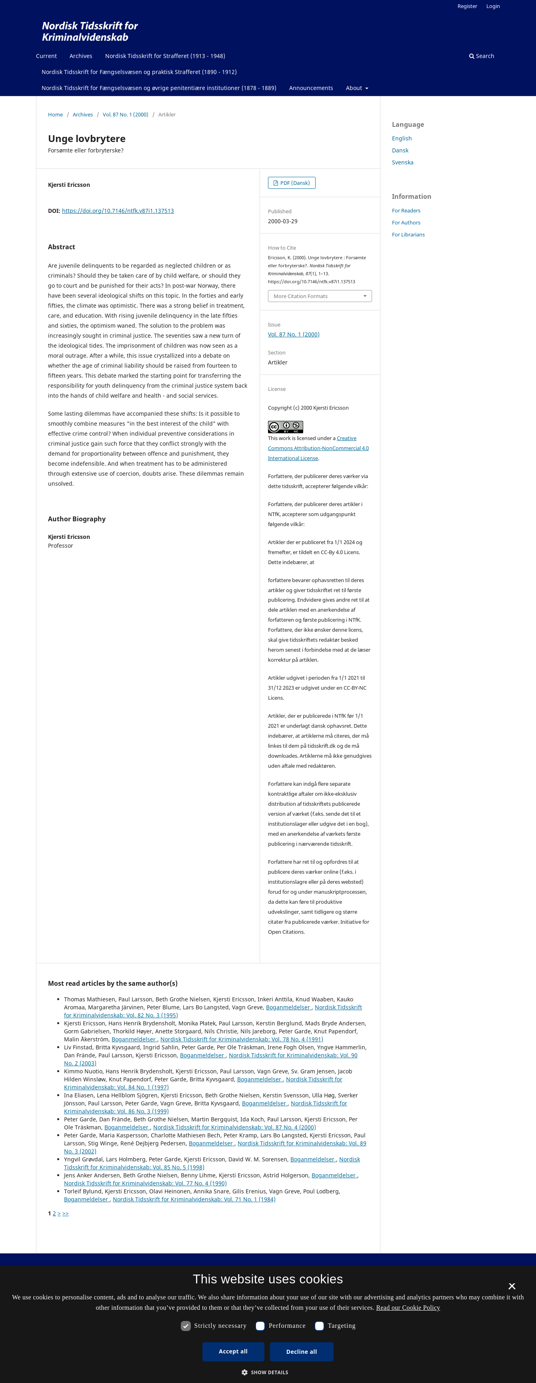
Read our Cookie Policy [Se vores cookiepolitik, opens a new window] (408, 1307)
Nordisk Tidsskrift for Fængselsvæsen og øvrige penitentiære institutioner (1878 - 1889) (159, 88)
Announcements (311, 88)
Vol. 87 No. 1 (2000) (125, 114)
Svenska (403, 162)
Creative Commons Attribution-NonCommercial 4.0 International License (318, 448)
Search (481, 56)
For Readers (406, 210)
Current (46, 56)
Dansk (400, 150)
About (355, 88)
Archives (81, 56)
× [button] (511, 1289)
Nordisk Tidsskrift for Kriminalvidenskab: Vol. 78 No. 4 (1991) (241, 1039)
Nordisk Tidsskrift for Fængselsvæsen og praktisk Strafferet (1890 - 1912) (139, 72)
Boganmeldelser (289, 1007)
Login (493, 6)
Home (55, 114)
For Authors (406, 222)
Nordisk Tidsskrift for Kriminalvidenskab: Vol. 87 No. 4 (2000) (234, 1127)
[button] (268, 1372)
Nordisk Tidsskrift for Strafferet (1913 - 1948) (165, 56)
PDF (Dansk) (294, 182)
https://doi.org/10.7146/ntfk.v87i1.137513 (118, 210)
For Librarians (408, 234)
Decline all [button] (301, 1351)
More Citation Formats (301, 296)
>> (65, 1213)
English (402, 138)
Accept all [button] (233, 1351)
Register (467, 6)
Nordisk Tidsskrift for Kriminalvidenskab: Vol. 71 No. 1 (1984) (194, 1199)
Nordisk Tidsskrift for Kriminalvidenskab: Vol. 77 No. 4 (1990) (145, 1183)
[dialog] (268, 1324)
